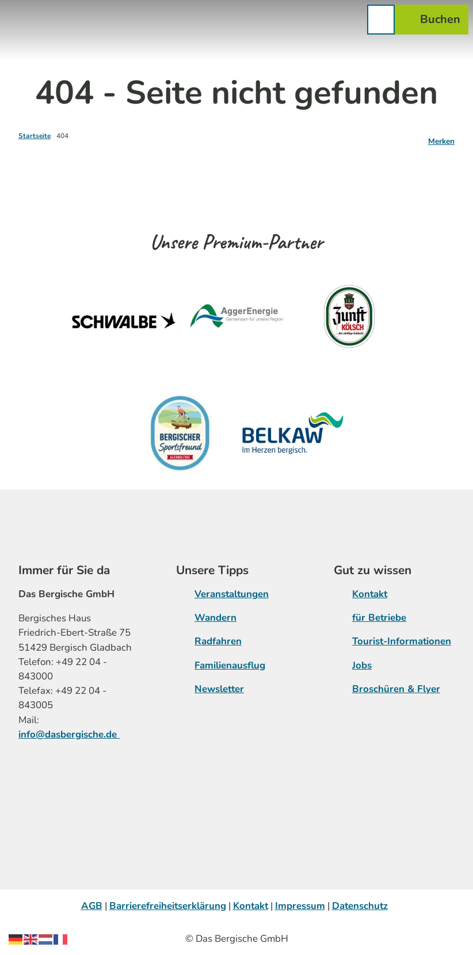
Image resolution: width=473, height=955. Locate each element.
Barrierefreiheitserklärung (167, 905)
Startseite (34, 135)
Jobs (362, 665)
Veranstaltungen (231, 594)
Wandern (215, 617)
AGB (91, 905)
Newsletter (219, 689)
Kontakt (369, 594)
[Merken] (441, 137)
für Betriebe (379, 617)
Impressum (300, 905)
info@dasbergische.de (69, 734)
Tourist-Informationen (401, 641)
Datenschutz (360, 905)
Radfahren (218, 641)
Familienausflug (229, 665)
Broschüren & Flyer (396, 689)
